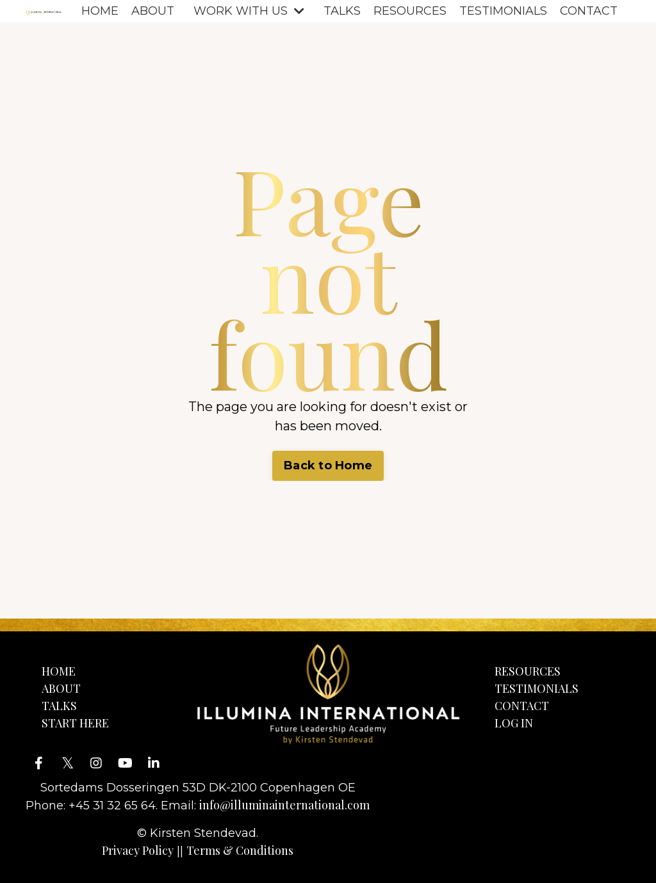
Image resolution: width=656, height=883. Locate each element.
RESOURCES (410, 11)
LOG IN (514, 723)
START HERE (75, 723)
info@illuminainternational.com (284, 805)
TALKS (342, 11)
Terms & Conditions (239, 850)
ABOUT (152, 11)
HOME (100, 11)
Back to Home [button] (328, 465)
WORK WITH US (248, 11)
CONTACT (589, 11)
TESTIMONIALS (503, 11)
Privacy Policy (138, 850)
